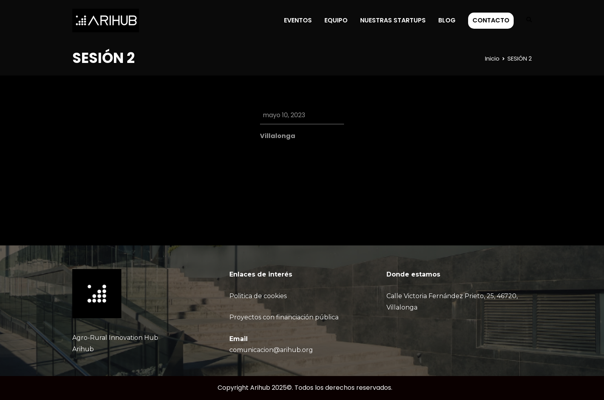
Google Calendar (301, 164)
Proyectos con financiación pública (284, 317)
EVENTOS (298, 20)
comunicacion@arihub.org (271, 350)
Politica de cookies (258, 296)
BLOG (447, 20)
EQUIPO (336, 20)
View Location (281, 147)
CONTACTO (490, 20)
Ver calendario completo (305, 189)
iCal (265, 164)
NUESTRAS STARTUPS (393, 20)
